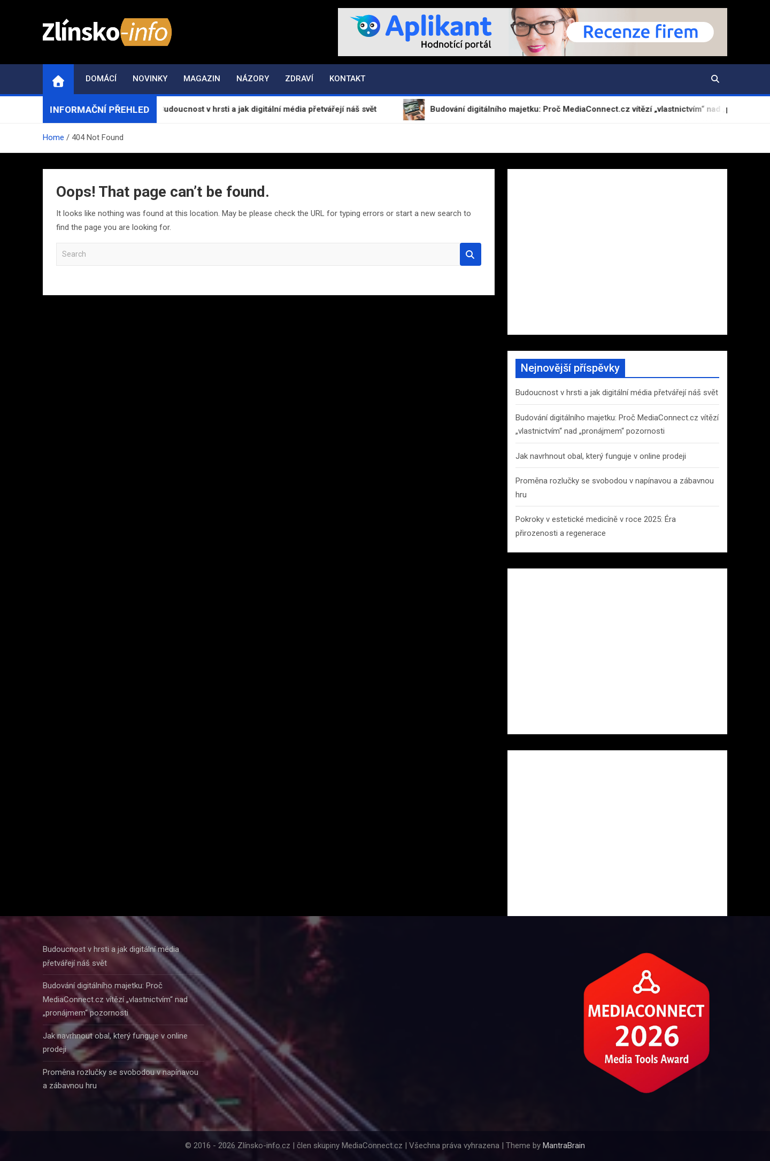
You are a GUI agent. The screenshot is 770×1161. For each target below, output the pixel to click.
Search (470, 254)
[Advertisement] (617, 252)
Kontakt (347, 78)
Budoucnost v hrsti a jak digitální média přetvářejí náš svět (616, 392)
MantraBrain (564, 1145)
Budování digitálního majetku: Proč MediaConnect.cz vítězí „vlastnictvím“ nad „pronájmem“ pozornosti (115, 999)
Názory (252, 78)
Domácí (101, 78)
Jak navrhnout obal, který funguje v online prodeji (600, 456)
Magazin (201, 78)
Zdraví (299, 78)
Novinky (150, 78)
